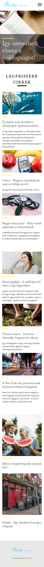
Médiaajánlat (22, 562)
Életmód (8, 38)
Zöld (5, 117)
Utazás (6, 517)
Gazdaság (8, 276)
